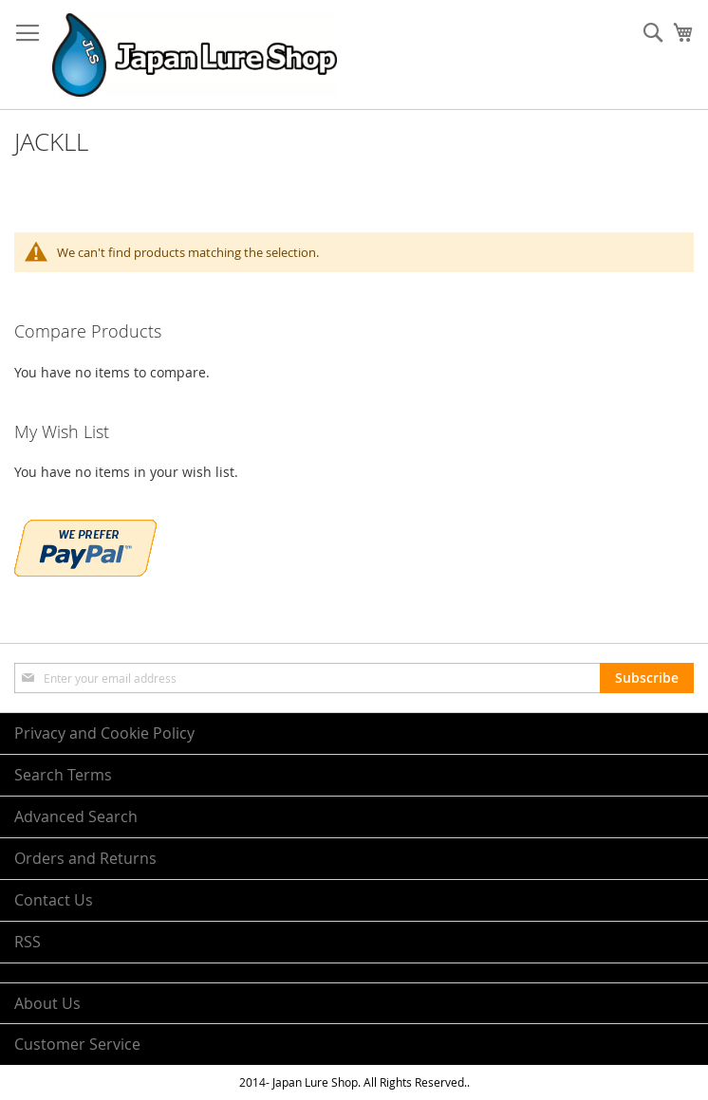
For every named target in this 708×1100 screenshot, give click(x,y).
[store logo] (194, 55)
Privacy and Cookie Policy (104, 733)
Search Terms (63, 774)
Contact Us (53, 899)
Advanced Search (76, 816)
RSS (27, 941)
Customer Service (77, 1044)
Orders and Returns (85, 858)
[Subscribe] (647, 678)
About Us (47, 1003)
